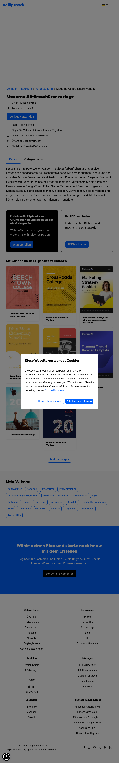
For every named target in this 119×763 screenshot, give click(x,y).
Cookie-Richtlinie (54, 390)
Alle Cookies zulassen (79, 401)
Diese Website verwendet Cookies (59, 362)
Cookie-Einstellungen (50, 401)
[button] (6, 756)
